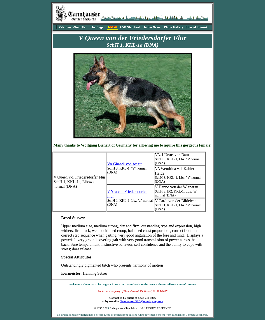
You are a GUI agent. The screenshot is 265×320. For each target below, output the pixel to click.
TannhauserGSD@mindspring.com (141, 301)
